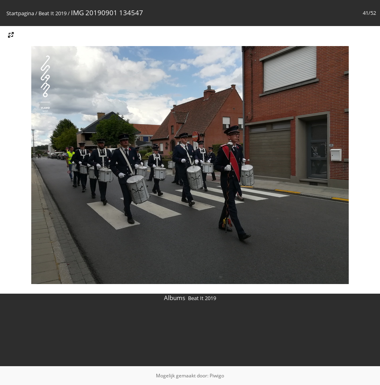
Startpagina (20, 13)
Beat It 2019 (52, 13)
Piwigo (217, 375)
